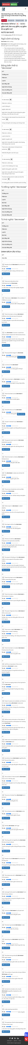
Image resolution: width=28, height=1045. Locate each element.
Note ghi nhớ (11, 20)
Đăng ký (13, 4)
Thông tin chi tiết (20, 20)
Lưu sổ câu (6, 273)
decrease (4, 20)
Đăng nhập (6, 4)
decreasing (6, 159)
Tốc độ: (3, 268)
